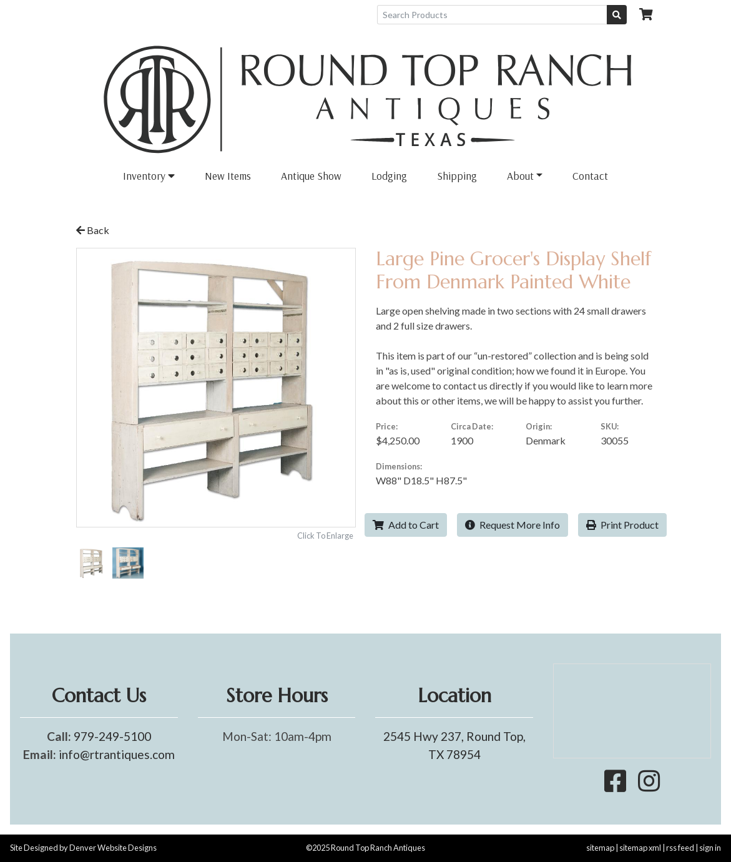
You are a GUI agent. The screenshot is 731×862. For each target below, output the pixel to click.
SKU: (610, 426)
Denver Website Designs (113, 848)
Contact (590, 175)
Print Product (622, 525)
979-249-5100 (112, 736)
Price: (387, 426)
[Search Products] (492, 14)
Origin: (539, 426)
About (520, 175)
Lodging (389, 175)
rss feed (680, 848)
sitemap (600, 848)
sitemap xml (640, 848)
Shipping (457, 175)
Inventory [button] (149, 175)
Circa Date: (472, 426)
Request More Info (512, 525)
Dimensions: (399, 466)
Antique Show (311, 175)
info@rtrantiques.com (117, 754)
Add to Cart (406, 525)
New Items (228, 175)
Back (92, 230)
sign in (710, 848)
